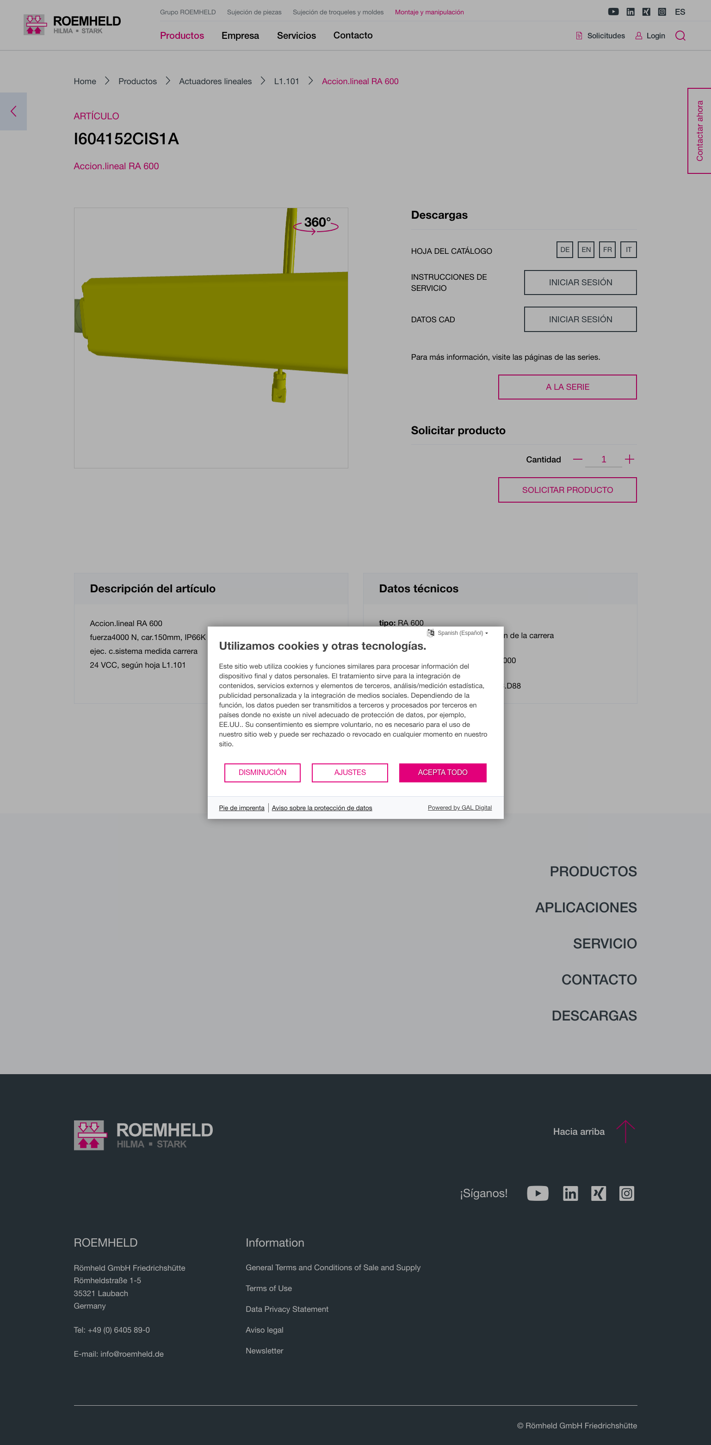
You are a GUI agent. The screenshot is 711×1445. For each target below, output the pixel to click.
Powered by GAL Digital (460, 807)
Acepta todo (443, 772)
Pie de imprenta (242, 808)
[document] (355, 700)
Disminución (262, 772)
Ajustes (350, 772)
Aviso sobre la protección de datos (322, 808)
